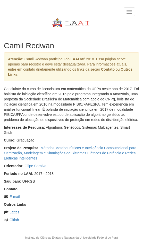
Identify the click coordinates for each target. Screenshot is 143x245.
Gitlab (14, 220)
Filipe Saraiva (35, 166)
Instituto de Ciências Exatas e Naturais (50, 237)
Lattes (14, 212)
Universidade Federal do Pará (99, 237)
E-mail (15, 197)
